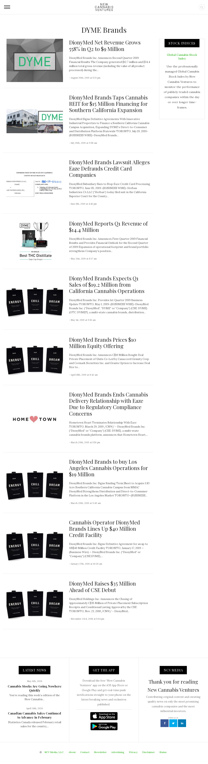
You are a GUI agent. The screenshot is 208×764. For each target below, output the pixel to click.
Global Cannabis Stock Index (182, 56)
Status (163, 752)
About (72, 752)
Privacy (133, 752)
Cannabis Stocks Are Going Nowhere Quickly (35, 688)
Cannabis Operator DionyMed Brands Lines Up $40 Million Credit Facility (104, 528)
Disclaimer (148, 752)
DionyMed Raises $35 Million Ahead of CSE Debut (102, 586)
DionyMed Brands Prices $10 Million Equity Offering (102, 342)
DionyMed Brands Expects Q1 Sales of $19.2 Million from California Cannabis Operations (106, 284)
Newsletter (100, 752)
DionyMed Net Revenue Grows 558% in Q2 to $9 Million (105, 45)
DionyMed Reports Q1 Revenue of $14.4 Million (108, 226)
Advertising (117, 752)
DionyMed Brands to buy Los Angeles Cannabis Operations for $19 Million (108, 468)
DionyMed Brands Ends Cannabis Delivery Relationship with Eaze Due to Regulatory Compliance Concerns (108, 404)
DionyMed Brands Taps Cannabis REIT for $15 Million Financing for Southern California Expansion (108, 103)
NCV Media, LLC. (54, 752)
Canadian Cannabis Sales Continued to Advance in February (34, 715)
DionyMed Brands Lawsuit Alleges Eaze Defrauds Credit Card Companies (109, 168)
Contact (84, 752)
